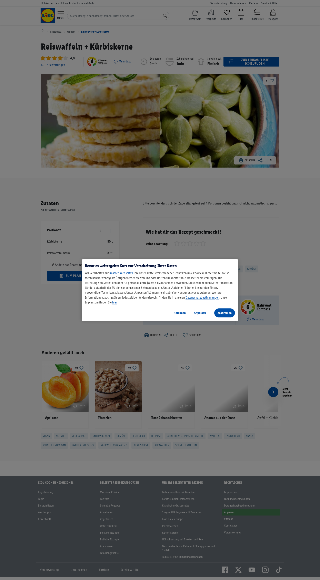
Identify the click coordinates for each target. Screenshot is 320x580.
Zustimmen (225, 313)
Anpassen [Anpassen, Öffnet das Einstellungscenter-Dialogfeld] (200, 313)
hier (114, 302)
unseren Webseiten (121, 273)
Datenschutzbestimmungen (202, 297)
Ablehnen (180, 313)
